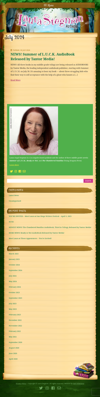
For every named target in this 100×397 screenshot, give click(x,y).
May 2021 (13, 337)
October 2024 (14, 265)
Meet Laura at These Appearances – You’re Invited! (30, 238)
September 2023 (15, 298)
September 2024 (15, 270)
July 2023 (12, 303)
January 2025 (14, 259)
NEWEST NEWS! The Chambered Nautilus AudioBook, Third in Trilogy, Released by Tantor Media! (50, 227)
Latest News (14, 195)
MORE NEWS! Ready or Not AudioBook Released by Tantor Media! (36, 233)
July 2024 (12, 276)
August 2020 (14, 348)
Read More (15, 80)
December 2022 (15, 320)
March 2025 (13, 253)
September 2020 (15, 342)
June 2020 (13, 353)
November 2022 (15, 325)
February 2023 (15, 314)
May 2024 (13, 281)
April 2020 (13, 359)
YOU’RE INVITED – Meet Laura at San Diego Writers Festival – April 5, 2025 (40, 216)
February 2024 (15, 287)
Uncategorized (15, 201)
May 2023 (13, 309)
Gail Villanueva (78, 383)
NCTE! (11, 222)
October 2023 (14, 292)
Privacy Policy (21, 383)
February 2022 (15, 331)
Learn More (14, 165)
